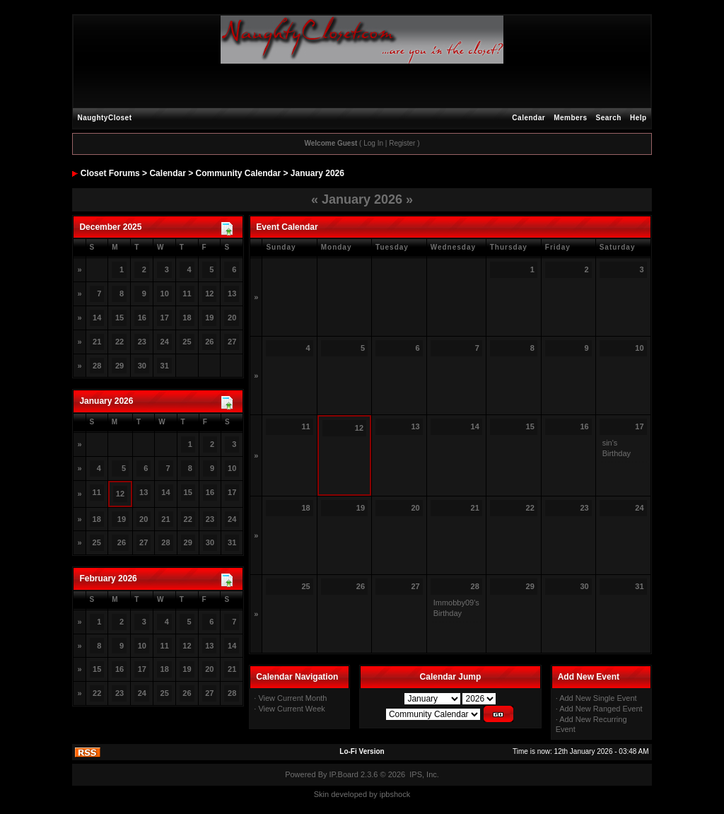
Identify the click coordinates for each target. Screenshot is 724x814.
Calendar (528, 118)
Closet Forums (110, 173)
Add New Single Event (597, 698)
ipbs (387, 794)
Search (608, 118)
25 (186, 341)
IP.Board (343, 774)
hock (402, 794)
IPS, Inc (423, 774)
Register (402, 143)
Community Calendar (238, 173)
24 (142, 693)
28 (165, 542)
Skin (321, 794)
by (373, 794)
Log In (373, 143)
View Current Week (291, 708)
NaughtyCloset (104, 118)
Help (638, 118)
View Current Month (292, 698)
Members (570, 118)
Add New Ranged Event (600, 708)
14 (97, 317)
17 (232, 492)
